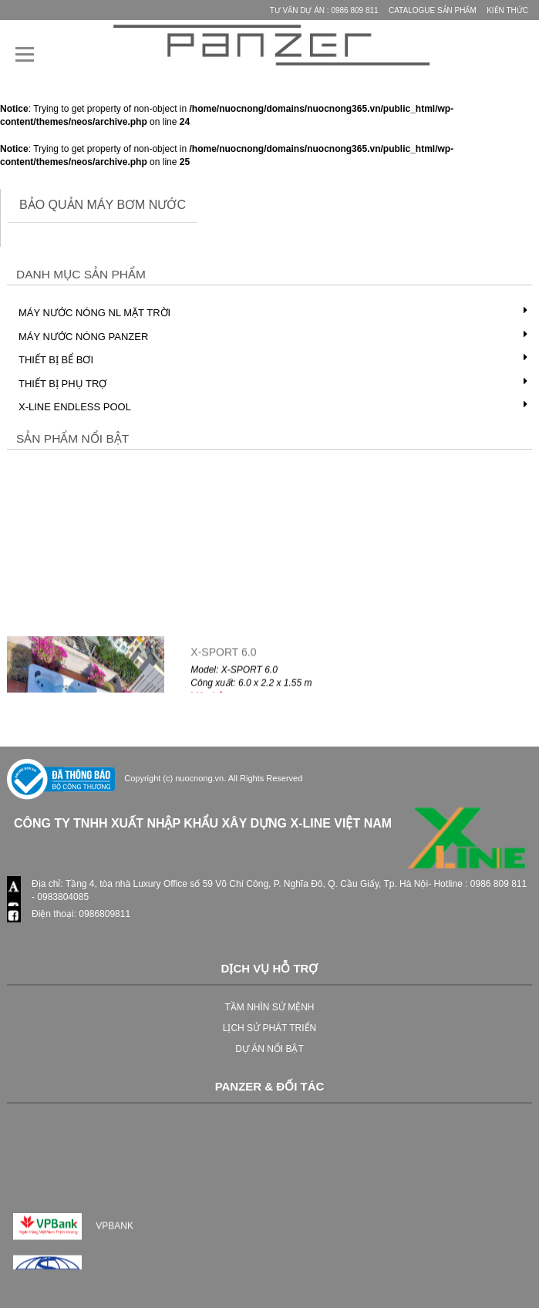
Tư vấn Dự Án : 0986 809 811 (324, 10)
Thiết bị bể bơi (56, 360)
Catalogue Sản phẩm (433, 10)
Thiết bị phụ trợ (62, 383)
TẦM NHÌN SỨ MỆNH (270, 1007)
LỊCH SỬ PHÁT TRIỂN (270, 1028)
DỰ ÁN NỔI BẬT (269, 1048)
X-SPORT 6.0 (223, 657)
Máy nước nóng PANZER (83, 336)
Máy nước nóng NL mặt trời (94, 313)
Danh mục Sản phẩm (81, 274)
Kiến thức (507, 10)
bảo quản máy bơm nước (102, 204)
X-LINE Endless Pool (75, 407)
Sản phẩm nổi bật (72, 438)
